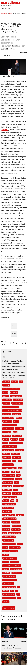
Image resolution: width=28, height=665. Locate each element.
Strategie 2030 (8, 428)
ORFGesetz (16, 414)
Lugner (19, 544)
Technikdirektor (8, 594)
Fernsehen (19, 450)
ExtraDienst (7, 511)
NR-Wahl (6, 472)
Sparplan (6, 403)
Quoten (5, 396)
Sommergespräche (9, 497)
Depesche (6, 529)
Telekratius (7, 421)
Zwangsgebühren (9, 504)
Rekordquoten (17, 403)
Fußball (6, 454)
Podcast (14, 439)
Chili (18, 475)
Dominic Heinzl (8, 479)
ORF (21, 382)
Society (5, 562)
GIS (18, 594)
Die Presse (6, 436)
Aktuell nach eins (9, 576)
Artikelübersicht (4, 13)
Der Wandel (17, 457)
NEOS (20, 468)
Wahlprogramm (8, 475)
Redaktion (20, 515)
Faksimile (4, 130)
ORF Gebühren (19, 486)
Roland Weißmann (9, 425)
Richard (6, 555)
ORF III (5, 547)
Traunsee (6, 522)
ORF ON (16, 421)
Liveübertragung (9, 544)
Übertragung (16, 573)
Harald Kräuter (8, 515)
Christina (6, 526)
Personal (6, 385)
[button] (2, 662)
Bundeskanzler (8, 508)
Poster (5, 569)
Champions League (16, 443)
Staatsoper (7, 400)
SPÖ (18, 472)
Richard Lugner (16, 569)
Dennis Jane (16, 526)
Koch (16, 482)
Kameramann (7, 482)
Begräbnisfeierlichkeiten (12, 565)
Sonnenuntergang (9, 519)
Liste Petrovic (8, 464)
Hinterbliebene (8, 540)
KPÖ (19, 461)
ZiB (18, 587)
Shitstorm (6, 493)
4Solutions (14, 562)
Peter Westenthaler (10, 551)
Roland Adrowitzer (9, 558)
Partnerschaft (16, 396)
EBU (12, 591)
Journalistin (17, 436)
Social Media (17, 493)
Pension (6, 439)
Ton (12, 500)
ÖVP (12, 472)
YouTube (6, 601)
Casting (19, 418)
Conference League (9, 446)
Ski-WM (5, 392)
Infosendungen (8, 583)
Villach (14, 382)
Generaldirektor (9, 537)
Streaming (19, 428)
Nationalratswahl (9, 468)
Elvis (4, 533)
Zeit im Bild (7, 432)
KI (16, 591)
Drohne (18, 479)
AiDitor (5, 591)
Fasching (6, 382)
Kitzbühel (13, 392)
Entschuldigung (14, 533)
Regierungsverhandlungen (12, 410)
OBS (19, 598)
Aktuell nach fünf (9, 580)
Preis (21, 439)
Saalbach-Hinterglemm (11, 389)
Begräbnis (15, 522)
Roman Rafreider (9, 587)
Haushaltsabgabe (9, 598)
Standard (6, 573)
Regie (15, 490)
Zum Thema (8, 608)
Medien (10, 13)
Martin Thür (7, 486)
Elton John (16, 529)
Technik (5, 500)
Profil (5, 443)
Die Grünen (7, 461)
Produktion (7, 490)
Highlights (15, 454)
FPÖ (14, 461)
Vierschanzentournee (10, 407)
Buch (15, 432)
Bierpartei (6, 457)
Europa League (8, 450)
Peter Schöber (15, 547)
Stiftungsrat (18, 400)
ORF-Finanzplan (8, 418)
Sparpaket (6, 414)
